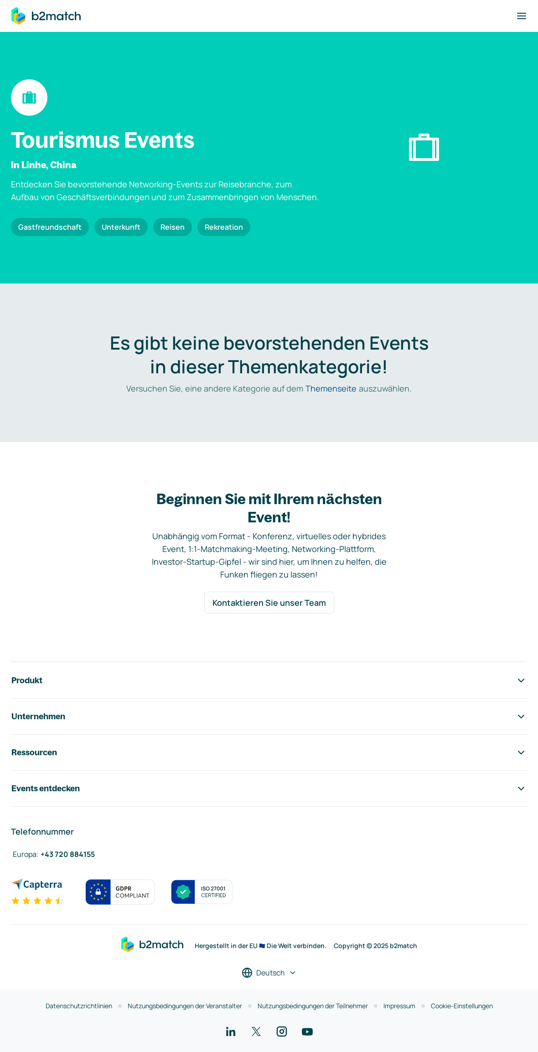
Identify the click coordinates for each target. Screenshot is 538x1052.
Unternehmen (269, 716)
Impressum (399, 1005)
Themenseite (331, 388)
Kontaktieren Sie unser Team (269, 602)
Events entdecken (269, 788)
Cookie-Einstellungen (462, 1005)
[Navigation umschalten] (522, 16)
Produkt (269, 680)
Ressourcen (269, 752)
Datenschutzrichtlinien (79, 1005)
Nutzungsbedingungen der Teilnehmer (313, 1005)
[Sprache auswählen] (269, 973)
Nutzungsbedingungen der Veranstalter (185, 1005)
